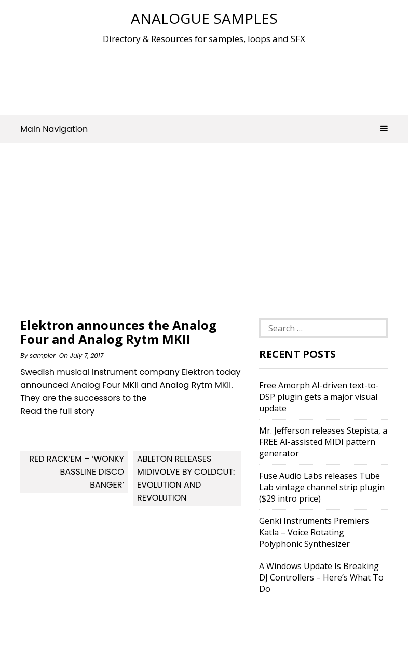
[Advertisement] (209, 77)
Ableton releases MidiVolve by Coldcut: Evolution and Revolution (186, 478)
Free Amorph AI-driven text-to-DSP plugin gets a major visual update (319, 397)
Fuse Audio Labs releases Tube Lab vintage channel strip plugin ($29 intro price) (322, 487)
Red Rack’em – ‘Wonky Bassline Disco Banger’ (76, 472)
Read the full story (57, 411)
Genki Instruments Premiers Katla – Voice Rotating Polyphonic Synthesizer (314, 532)
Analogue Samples (204, 18)
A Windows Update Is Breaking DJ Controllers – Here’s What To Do (321, 577)
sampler (43, 355)
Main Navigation (203, 129)
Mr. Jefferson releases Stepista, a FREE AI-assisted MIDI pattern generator (323, 442)
